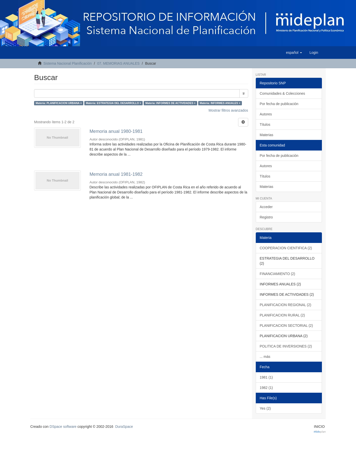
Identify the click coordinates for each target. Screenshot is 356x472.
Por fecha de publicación (279, 104)
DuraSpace (124, 427)
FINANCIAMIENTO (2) (277, 274)
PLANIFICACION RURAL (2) (282, 315)
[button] (294, 52)
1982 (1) (266, 388)
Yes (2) (265, 408)
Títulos (265, 124)
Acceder (266, 207)
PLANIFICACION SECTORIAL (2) (286, 326)
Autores (266, 114)
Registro (266, 217)
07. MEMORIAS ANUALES (118, 63)
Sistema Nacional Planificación (67, 63)
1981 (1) (266, 377)
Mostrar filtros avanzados (228, 110)
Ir (244, 93)
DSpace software (63, 427)
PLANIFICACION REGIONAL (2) (285, 305)
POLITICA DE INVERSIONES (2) (286, 346)
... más (265, 357)
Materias (266, 135)
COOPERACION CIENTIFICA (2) (286, 248)
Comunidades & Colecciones (282, 93)
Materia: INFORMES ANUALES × (220, 103)
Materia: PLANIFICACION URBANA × (59, 103)
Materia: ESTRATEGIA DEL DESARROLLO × (113, 103)
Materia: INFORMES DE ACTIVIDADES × (170, 103)
